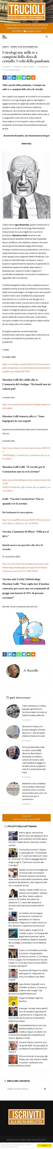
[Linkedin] (14, 77)
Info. (16, 1147)
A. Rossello (44, 66)
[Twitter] (9, 77)
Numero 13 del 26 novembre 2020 (24, 47)
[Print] (33, 77)
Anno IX (5, 47)
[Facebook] (5, 77)
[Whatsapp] (19, 77)
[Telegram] (24, 77)
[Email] (28, 77)
